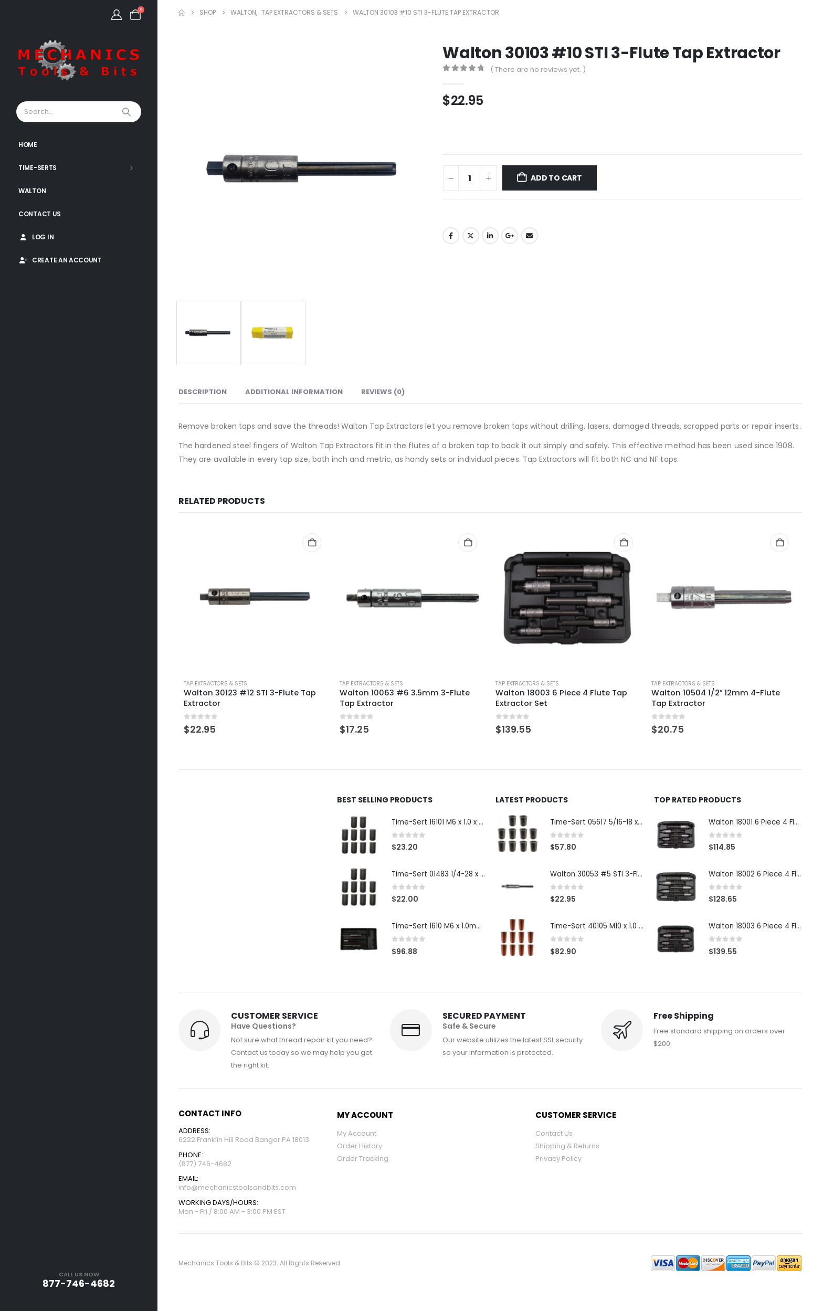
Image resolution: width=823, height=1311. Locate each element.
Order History (359, 1148)
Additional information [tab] (294, 392)
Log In (36, 236)
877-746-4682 (79, 1283)
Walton (32, 190)
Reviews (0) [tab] (383, 392)
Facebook (450, 235)
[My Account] (116, 14)
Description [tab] (202, 392)
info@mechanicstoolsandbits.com (237, 1191)
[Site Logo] (79, 61)
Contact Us (39, 213)
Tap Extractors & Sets (215, 684)
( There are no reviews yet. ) (538, 70)
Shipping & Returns (567, 1148)
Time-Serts (37, 167)
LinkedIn (490, 235)
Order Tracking (362, 1160)
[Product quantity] (469, 178)
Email (529, 235)
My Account (356, 1135)
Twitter (470, 235)
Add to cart (556, 178)
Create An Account (60, 260)
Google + (509, 235)
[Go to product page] (256, 598)
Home (27, 144)
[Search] (127, 111)
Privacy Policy (558, 1160)
